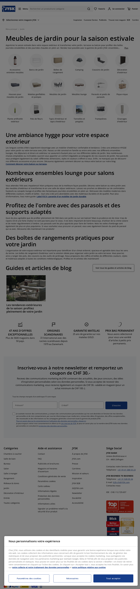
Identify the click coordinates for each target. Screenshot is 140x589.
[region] (71, 561)
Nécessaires (72, 578)
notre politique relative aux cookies (89, 567)
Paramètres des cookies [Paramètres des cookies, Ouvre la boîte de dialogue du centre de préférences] (29, 578)
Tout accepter (113, 578)
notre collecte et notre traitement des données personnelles (40, 567)
